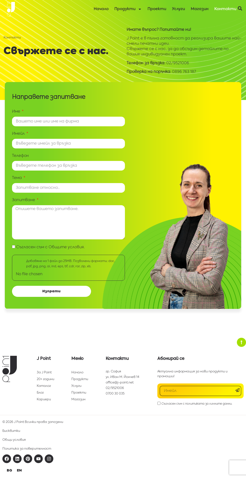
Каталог (44, 386)
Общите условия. (67, 247)
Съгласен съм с (50, 247)
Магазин (200, 9)
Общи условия (14, 439)
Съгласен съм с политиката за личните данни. (196, 403)
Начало (101, 9)
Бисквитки (11, 431)
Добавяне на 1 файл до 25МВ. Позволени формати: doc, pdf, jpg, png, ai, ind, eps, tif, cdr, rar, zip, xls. (70, 264)
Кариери (44, 399)
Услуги (178, 9)
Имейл (19, 134)
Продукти (128, 9)
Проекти (157, 9)
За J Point (44, 372)
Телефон (20, 156)
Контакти (225, 9)
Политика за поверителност (26, 448)
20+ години (45, 379)
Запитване (24, 200)
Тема (17, 178)
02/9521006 (177, 63)
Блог (40, 392)
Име (16, 112)
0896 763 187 (184, 72)
